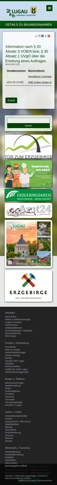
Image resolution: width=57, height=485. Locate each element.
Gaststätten (10, 460)
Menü (49, 8)
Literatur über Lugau (14, 361)
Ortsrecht (9, 397)
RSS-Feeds (10, 336)
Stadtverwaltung (12, 385)
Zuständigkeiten (12, 391)
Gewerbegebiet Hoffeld (16, 466)
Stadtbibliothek (12, 424)
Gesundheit (10, 430)
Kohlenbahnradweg (14, 454)
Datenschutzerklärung (14, 478)
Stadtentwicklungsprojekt (17, 372)
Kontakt (27, 478)
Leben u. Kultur (13, 412)
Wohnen (9, 438)
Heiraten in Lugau (13, 405)
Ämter (8, 388)
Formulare (10, 399)
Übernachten (11, 463)
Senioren (9, 435)
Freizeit (8, 418)
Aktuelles (10, 312)
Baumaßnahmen (13, 333)
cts (28, 480)
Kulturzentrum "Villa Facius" (18, 421)
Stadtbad (9, 457)
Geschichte (10, 347)
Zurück (11, 100)
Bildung (8, 427)
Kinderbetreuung (13, 432)
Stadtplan (9, 363)
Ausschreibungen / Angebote (18, 330)
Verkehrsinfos (11, 325)
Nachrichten (10, 316)
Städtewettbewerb (13, 328)
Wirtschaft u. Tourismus (17, 448)
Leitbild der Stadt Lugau (16, 369)
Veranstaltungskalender (16, 416)
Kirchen (8, 358)
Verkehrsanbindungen (15, 352)
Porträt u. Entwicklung (17, 343)
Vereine (8, 441)
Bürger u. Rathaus (15, 379)
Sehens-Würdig (12, 355)
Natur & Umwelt (12, 349)
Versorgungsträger (13, 402)
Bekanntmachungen (14, 383)
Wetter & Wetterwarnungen (18, 319)
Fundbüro (9, 394)
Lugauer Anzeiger (13, 322)
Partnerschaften (12, 366)
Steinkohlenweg (12, 452)
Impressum (42, 476)
